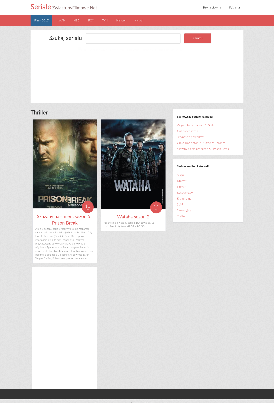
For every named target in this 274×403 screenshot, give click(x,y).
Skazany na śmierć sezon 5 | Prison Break (203, 144)
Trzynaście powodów (190, 132)
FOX (91, 20)
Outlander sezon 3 (189, 126)
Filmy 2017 (41, 20)
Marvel (138, 20)
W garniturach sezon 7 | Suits (195, 120)
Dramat (181, 176)
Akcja (180, 170)
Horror (181, 181)
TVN (105, 20)
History (121, 20)
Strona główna (212, 7)
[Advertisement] (73, 70)
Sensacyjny (184, 205)
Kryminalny (184, 193)
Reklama (234, 7)
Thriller (181, 211)
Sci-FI (180, 199)
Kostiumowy (185, 187)
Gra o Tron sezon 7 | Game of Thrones (201, 138)
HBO (76, 20)
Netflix (61, 20)
